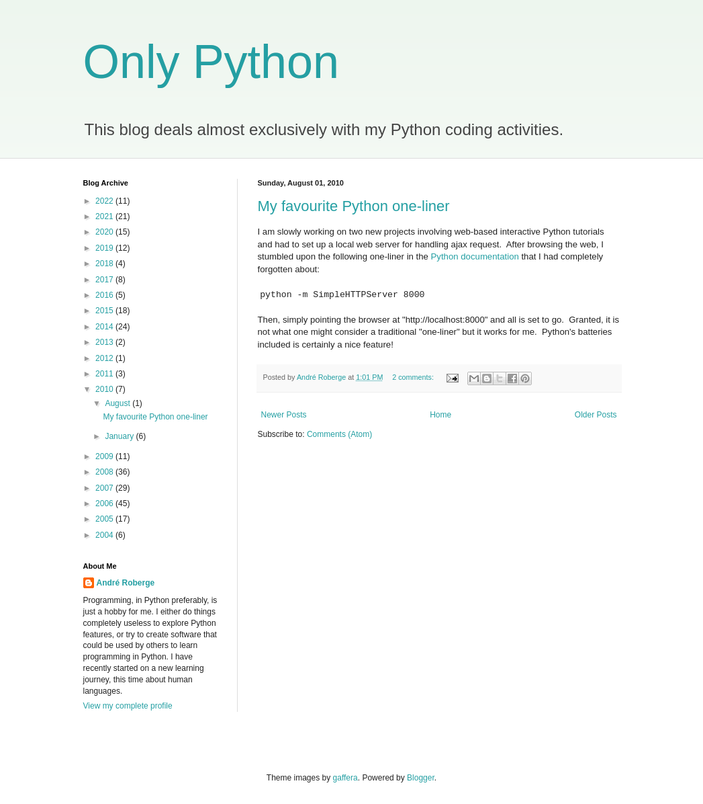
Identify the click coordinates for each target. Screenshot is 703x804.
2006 (105, 503)
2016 (105, 295)
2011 (105, 373)
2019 (105, 248)
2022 (105, 201)
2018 (105, 263)
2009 (105, 456)
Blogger (420, 777)
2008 (105, 472)
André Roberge (126, 583)
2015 (105, 310)
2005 (105, 519)
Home (440, 414)
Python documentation (475, 256)
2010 (105, 389)
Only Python (211, 62)
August (118, 403)
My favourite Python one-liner (354, 206)
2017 (105, 279)
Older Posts (596, 414)
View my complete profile (128, 706)
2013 (105, 342)
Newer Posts (284, 414)
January (120, 436)
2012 (105, 358)
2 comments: (414, 377)
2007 (105, 488)
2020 (105, 232)
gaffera (345, 777)
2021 (105, 216)
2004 (105, 535)
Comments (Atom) (339, 434)
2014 (105, 326)
